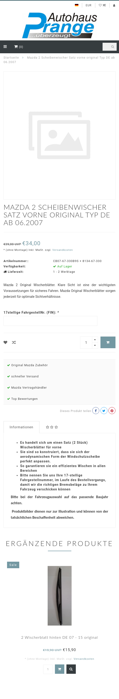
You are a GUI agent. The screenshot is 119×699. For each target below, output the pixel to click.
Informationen (21, 427)
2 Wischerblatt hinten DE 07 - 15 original (59, 637)
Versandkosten (62, 250)
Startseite (11, 57)
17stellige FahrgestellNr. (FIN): (31, 312)
